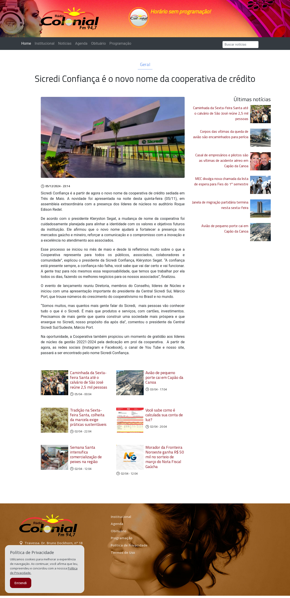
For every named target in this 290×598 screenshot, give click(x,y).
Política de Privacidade (129, 547)
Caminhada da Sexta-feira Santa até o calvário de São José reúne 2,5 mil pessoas (88, 382)
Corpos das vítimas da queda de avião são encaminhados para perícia (220, 136)
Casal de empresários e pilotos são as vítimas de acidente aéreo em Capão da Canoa (221, 162)
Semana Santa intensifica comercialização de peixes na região (86, 456)
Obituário (98, 46)
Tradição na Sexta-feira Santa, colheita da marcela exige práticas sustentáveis (88, 419)
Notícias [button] (65, 46)
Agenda (81, 46)
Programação (120, 46)
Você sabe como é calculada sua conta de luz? (164, 417)
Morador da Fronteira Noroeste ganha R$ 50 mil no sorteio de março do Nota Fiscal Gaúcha (164, 459)
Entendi (20, 583)
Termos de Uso (123, 555)
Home (27, 45)
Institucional (44, 46)
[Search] (240, 46)
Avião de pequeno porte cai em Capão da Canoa (164, 379)
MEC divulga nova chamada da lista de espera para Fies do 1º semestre (221, 183)
